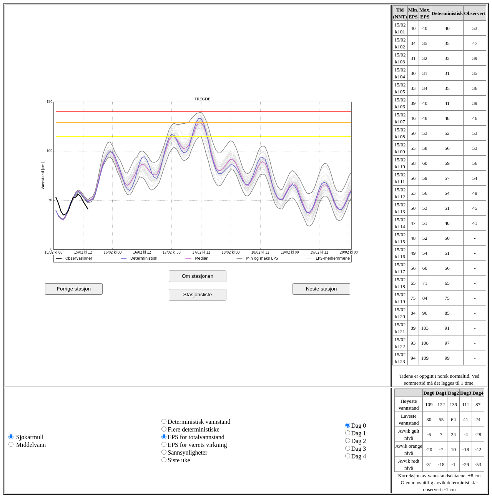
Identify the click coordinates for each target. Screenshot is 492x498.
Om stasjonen (197, 276)
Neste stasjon (321, 289)
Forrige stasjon (74, 289)
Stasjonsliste (197, 294)
